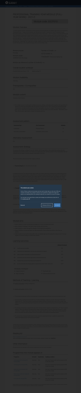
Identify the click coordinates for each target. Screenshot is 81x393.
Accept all (57, 205)
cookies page (26, 199)
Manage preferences (47, 205)
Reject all (23, 205)
